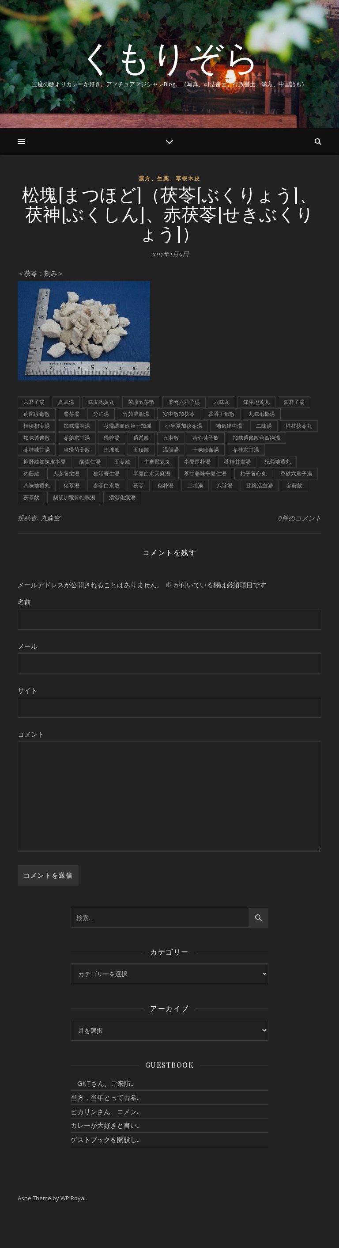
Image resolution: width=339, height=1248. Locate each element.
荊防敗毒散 (36, 414)
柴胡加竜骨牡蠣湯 (74, 497)
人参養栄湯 (66, 473)
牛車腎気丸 (157, 461)
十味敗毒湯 (205, 449)
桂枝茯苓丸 (299, 426)
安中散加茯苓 (179, 414)
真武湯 (66, 402)
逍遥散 (141, 437)
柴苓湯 (71, 414)
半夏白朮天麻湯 (151, 473)
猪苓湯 (71, 485)
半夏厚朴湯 (197, 461)
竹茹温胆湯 (136, 414)
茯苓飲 (31, 497)
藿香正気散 (221, 414)
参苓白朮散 (106, 485)
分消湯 (101, 414)
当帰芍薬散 (77, 449)
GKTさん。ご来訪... (103, 1083)
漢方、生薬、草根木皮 (169, 178)
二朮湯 (195, 485)
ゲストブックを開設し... (106, 1139)
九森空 (50, 518)
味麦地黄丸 (101, 402)
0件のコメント (299, 518)
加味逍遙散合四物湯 (256, 437)
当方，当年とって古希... (106, 1097)
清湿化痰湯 (122, 497)
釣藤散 (31, 473)
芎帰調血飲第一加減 (127, 426)
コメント (31, 734)
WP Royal (73, 1198)
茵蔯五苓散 (141, 402)
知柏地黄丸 (256, 402)
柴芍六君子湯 (184, 402)
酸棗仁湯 (90, 461)
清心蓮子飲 (205, 437)
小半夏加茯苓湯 (183, 426)
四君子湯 (294, 402)
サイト (28, 690)
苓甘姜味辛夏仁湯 (205, 473)
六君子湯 (34, 402)
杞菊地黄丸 (277, 461)
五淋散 (171, 437)
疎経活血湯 (259, 485)
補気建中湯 (229, 426)
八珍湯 (225, 485)
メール (28, 646)
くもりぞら (169, 56)
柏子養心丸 (253, 473)
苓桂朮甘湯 (246, 449)
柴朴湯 (165, 485)
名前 (24, 601)
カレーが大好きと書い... (106, 1125)
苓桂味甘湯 (36, 449)
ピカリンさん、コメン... (106, 1111)
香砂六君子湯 (296, 473)
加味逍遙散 (36, 437)
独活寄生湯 (106, 473)
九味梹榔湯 (262, 414)
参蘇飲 (294, 485)
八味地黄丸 (36, 485)
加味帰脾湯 (77, 426)
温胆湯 (171, 449)
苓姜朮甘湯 (77, 437)
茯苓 (138, 485)
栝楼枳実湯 (36, 426)
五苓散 (122, 461)
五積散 (141, 449)
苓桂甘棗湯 (237, 461)
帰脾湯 (112, 437)
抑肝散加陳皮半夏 (44, 461)
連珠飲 (112, 449)
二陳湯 (264, 426)
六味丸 (222, 402)
